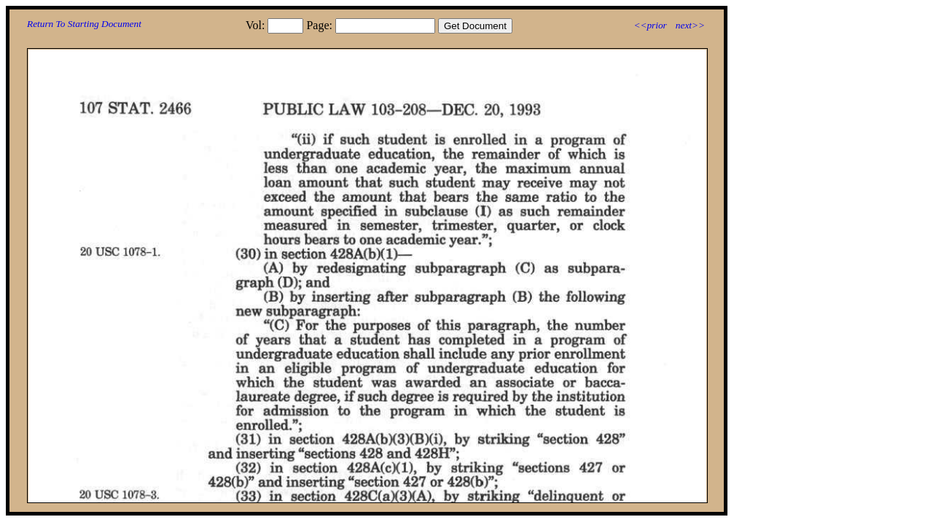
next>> (690, 25)
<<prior (649, 25)
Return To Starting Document (84, 23)
